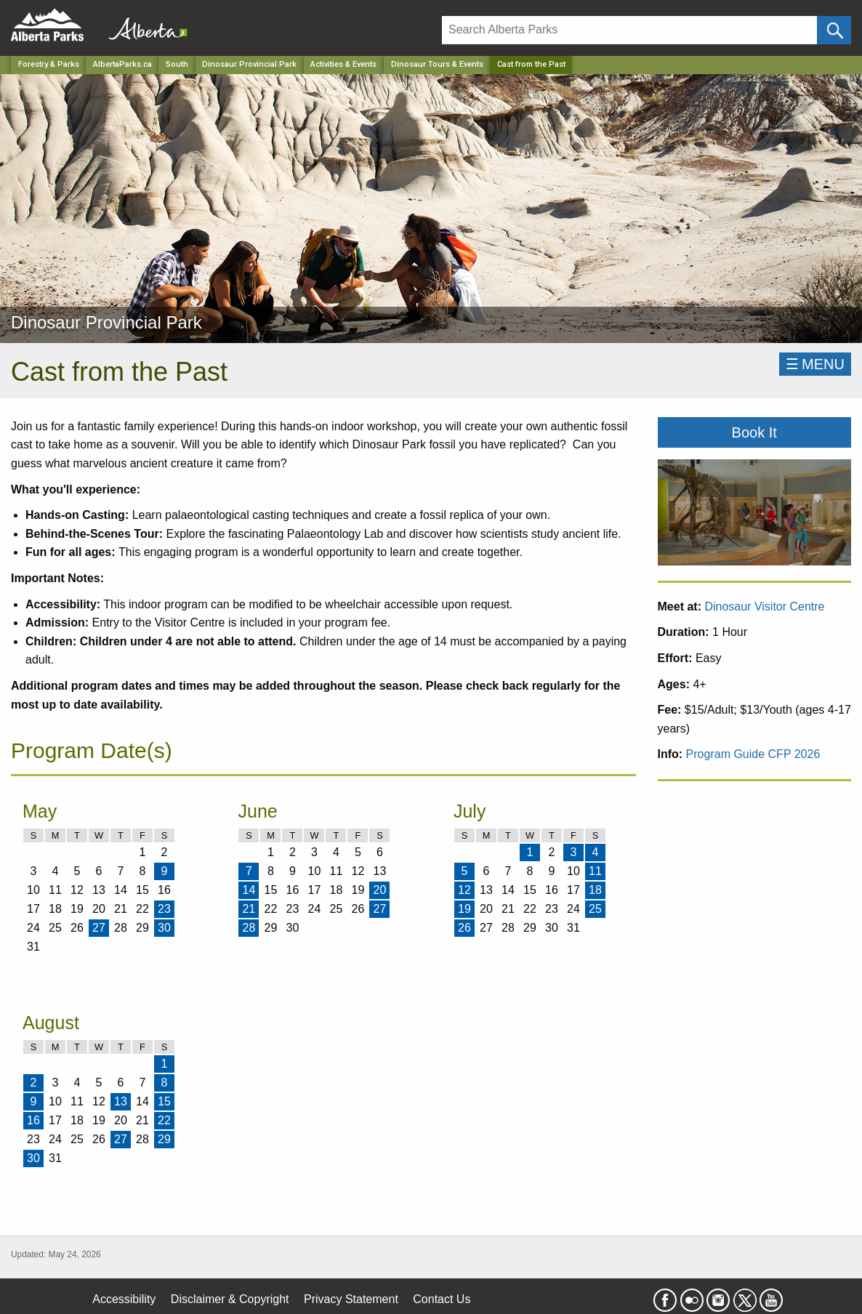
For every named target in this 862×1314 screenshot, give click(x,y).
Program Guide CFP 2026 (753, 754)
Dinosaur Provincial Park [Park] (249, 64)
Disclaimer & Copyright (230, 1299)
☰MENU (815, 364)
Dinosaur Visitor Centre (764, 606)
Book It (754, 432)
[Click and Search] (834, 30)
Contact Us (441, 1299)
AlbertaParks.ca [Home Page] (122, 64)
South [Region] (177, 64)
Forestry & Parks (48, 64)
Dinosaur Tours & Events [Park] (437, 64)
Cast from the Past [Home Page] (531, 64)
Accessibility (124, 1299)
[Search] (629, 30)
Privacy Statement (351, 1299)
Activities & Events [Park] (343, 64)
